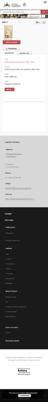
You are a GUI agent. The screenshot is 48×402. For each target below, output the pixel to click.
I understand (24, 395)
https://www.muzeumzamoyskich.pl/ (20, 199)
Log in (8, 332)
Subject (8, 269)
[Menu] (45, 2)
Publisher (9, 283)
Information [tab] (24, 53)
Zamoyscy (9, 233)
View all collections (12, 240)
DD (7, 302)
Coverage (9, 274)
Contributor (10, 264)
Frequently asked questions (16, 307)
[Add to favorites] (44, 22)
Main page (9, 220)
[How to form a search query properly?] (43, 16)
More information (32, 393)
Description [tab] (9, 53)
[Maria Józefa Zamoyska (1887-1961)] (8, 32)
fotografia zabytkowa (12, 84)
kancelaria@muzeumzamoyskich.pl (18, 188)
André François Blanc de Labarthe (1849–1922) (22, 69)
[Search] (44, 12)
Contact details (11, 311)
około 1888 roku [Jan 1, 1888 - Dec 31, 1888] (11, 77)
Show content (11, 42)
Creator (8, 259)
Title (7, 254)
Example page (11, 297)
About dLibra (10, 316)
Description (10, 278)
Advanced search (34, 16)
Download (11, 48)
